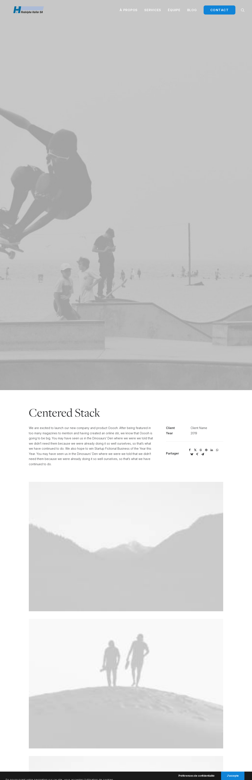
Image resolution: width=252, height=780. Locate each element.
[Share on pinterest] (206, 432)
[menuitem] (129, 12)
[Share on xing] (197, 437)
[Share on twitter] (195, 432)
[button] (243, 12)
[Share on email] (202, 437)
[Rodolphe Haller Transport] (31, 12)
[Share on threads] (200, 432)
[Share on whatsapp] (217, 432)
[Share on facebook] (189, 432)
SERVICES (152, 12)
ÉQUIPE (174, 12)
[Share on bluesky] (191, 437)
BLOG (192, 12)
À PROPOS (128, 12)
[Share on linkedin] (211, 432)
